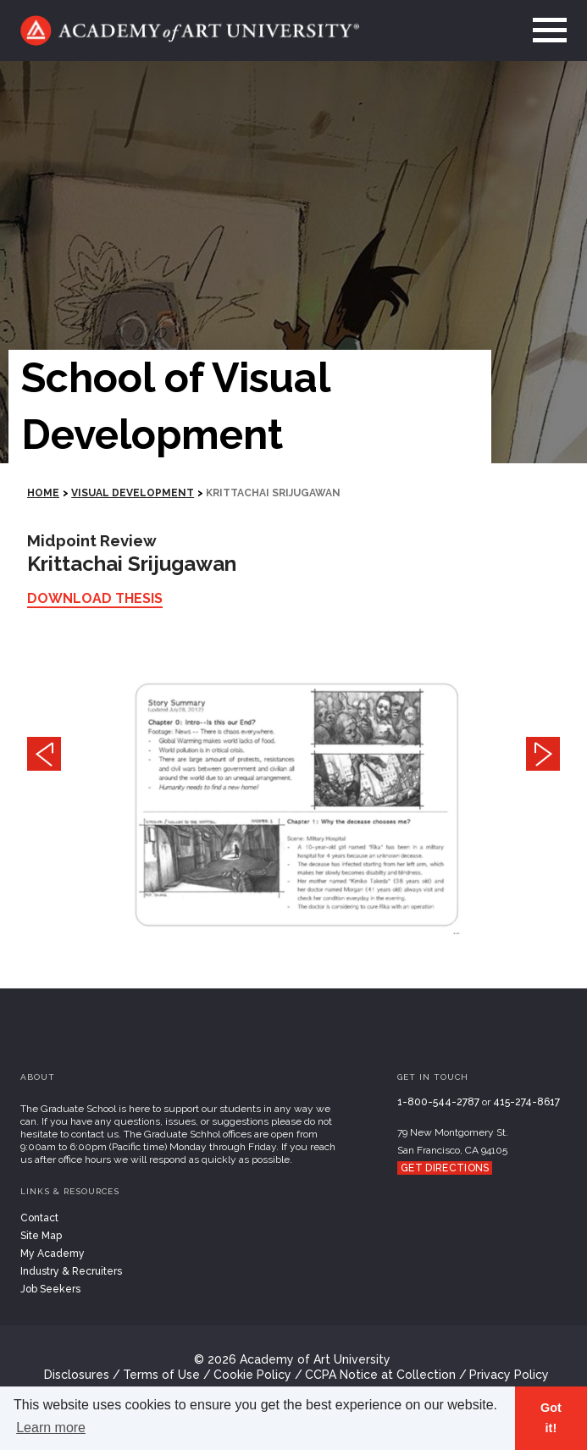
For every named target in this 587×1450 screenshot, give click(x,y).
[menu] (545, 30)
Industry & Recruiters (71, 1271)
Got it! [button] (551, 1418)
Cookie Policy (252, 1374)
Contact (39, 1218)
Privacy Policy (509, 1374)
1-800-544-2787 (438, 1102)
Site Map (41, 1236)
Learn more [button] (51, 1427)
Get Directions (445, 1168)
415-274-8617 (526, 1102)
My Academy (52, 1253)
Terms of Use (161, 1374)
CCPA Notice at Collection (380, 1374)
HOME (43, 493)
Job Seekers (50, 1289)
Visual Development (132, 493)
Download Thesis (95, 598)
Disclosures (76, 1374)
